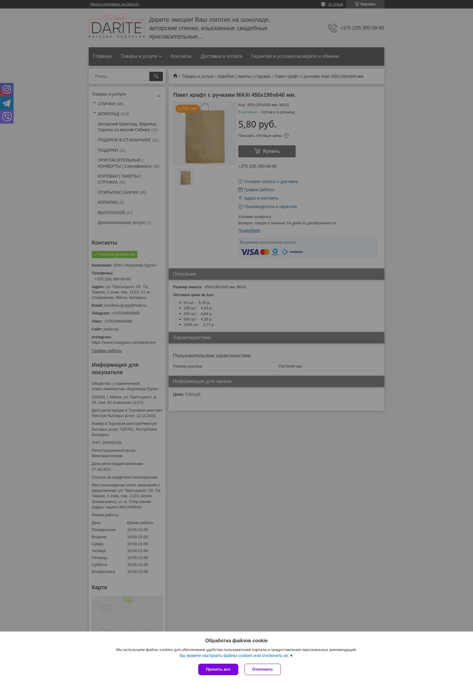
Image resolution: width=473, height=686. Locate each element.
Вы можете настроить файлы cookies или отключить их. (234, 655)
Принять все (218, 669)
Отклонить (262, 669)
